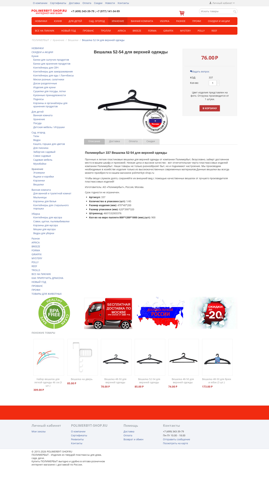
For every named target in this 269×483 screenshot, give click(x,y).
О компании (40, 3)
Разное (180, 21)
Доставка (74, 3)
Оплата (87, 3)
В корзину (210, 108)
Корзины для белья (44, 201)
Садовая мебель (42, 159)
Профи (196, 21)
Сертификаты (58, 3)
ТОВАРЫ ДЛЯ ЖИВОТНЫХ (47, 293)
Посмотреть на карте (175, 443)
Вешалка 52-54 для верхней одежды (149, 380)
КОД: (193, 77)
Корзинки (39, 180)
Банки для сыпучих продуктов (51, 59)
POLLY (201, 30)
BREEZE (137, 30)
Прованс (88, 30)
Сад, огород (97, 21)
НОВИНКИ (41, 21)
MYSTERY (185, 30)
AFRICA (36, 242)
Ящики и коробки (43, 176)
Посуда (37, 123)
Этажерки (39, 172)
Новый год (68, 30)
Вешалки (73, 40)
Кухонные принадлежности (49, 95)
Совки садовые (42, 155)
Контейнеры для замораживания (53, 71)
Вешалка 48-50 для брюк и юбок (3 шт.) (216, 380)
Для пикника (40, 148)
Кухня (58, 21)
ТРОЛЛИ (106, 30)
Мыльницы (40, 197)
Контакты (123, 3)
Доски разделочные (45, 83)
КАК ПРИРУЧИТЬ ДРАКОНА (47, 278)
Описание (94, 141)
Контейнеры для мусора (47, 217)
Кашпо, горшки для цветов (49, 144)
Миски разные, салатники (48, 79)
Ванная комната (142, 21)
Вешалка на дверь (81, 379)
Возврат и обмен (133, 439)
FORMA (152, 30)
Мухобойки (39, 163)
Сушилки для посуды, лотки (49, 91)
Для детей (75, 21)
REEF (214, 30)
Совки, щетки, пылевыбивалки (51, 221)
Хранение (118, 21)
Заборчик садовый (44, 151)
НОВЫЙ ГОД (39, 282)
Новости (110, 3)
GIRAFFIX (168, 30)
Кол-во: (194, 82)
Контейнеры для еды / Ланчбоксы (53, 75)
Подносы (38, 99)
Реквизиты (77, 439)
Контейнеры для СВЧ (46, 67)
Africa (122, 30)
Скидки (98, 3)
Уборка (164, 21)
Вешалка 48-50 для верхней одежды (115, 380)
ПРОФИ (36, 289)
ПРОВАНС (37, 286)
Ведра (36, 140)
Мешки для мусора (44, 229)
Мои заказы (39, 431)
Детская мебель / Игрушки (49, 127)
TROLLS (36, 270)
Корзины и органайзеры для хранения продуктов (50, 104)
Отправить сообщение (176, 439)
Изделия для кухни (44, 87)
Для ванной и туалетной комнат (52, 193)
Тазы (36, 136)
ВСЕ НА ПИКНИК (41, 274)
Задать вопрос (199, 71)
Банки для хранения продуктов (51, 63)
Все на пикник (44, 30)
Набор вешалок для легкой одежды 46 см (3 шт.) (48, 382)
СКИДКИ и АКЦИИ (219, 21)
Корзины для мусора (45, 225)
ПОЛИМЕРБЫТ (40, 40)
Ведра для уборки (43, 233)
